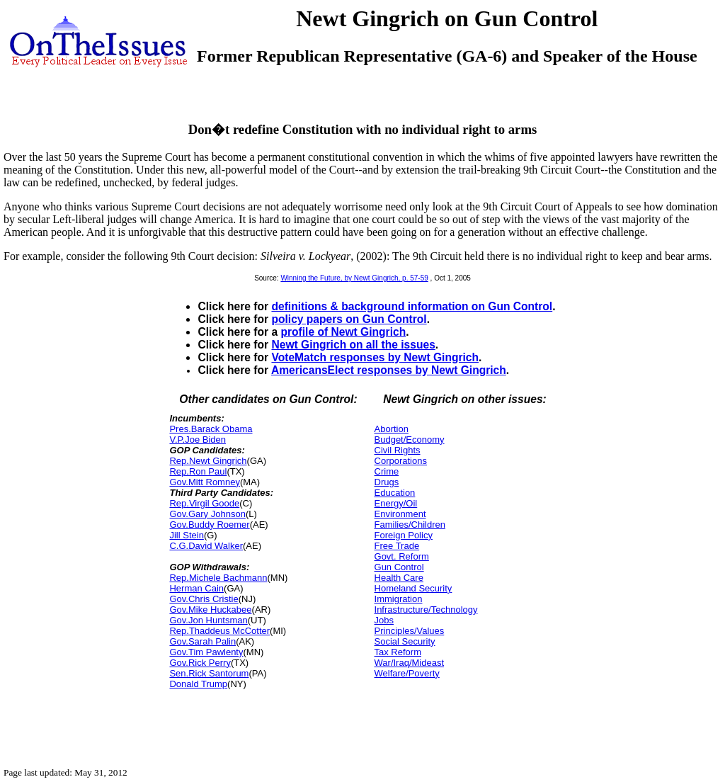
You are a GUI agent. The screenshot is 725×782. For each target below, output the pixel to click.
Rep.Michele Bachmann (218, 577)
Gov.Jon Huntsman (208, 620)
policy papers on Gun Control (348, 319)
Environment (400, 514)
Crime (387, 471)
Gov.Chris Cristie (203, 599)
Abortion (392, 429)
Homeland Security (413, 588)
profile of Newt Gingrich (343, 332)
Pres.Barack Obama (210, 429)
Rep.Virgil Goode (204, 503)
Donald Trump (198, 684)
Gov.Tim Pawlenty (206, 652)
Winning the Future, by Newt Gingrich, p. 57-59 (354, 278)
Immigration (399, 599)
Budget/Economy (410, 439)
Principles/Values (410, 630)
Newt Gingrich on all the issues (353, 345)
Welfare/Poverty (407, 673)
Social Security (405, 641)
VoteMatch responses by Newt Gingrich (375, 357)
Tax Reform (398, 652)
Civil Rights (398, 450)
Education (395, 492)
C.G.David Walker (206, 545)
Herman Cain (196, 588)
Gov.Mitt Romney (204, 482)
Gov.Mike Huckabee (210, 609)
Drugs (387, 482)
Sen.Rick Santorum (209, 673)
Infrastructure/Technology (426, 609)
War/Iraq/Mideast (410, 662)
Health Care (399, 577)
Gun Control (399, 567)
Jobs (384, 620)
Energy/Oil (396, 503)
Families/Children (410, 524)
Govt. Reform (402, 556)
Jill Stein (186, 535)
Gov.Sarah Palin (202, 641)
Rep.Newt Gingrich (207, 460)
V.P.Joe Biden (197, 439)
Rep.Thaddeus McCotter (219, 630)
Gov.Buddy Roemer (209, 524)
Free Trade (397, 545)
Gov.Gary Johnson (207, 514)
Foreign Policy (404, 535)
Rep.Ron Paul (198, 471)
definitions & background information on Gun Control (411, 306)
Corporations (401, 460)
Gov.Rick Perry (199, 662)
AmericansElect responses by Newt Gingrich (388, 370)
